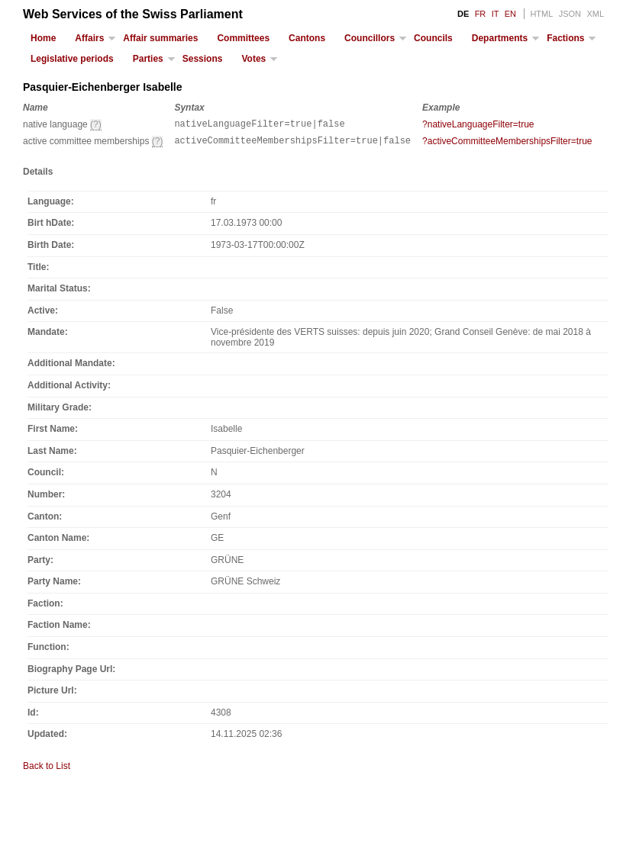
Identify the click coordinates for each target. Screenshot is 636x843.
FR (480, 13)
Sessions (202, 58)
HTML (541, 13)
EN (510, 13)
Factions (565, 38)
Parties (148, 58)
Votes (253, 58)
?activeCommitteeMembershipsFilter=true (507, 143)
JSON (570, 13)
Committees (243, 38)
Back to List (46, 770)
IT (495, 13)
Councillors (369, 38)
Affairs (89, 38)
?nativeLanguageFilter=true (478, 124)
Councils (433, 38)
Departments (500, 38)
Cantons (307, 38)
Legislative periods (72, 58)
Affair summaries (160, 38)
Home (43, 38)
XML (595, 13)
